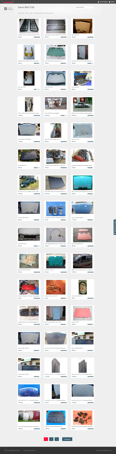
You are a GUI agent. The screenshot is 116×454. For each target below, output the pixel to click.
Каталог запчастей (10, 8)
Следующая (67, 439)
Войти (113, 1)
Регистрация (103, 1)
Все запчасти (21, 13)
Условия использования (29, 450)
